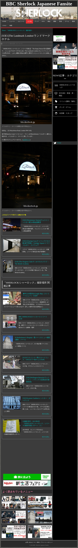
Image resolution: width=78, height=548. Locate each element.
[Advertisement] (39, 457)
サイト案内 (37, 542)
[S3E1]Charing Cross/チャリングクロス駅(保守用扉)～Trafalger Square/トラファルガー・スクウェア (36, 243)
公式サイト (26, 139)
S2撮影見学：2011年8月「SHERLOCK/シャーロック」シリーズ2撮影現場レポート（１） (36, 423)
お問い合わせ (29, 542)
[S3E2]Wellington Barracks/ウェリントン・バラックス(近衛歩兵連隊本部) (37, 380)
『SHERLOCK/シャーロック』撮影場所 (19, 30)
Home (4, 30)
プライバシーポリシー (46, 542)
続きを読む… (46, 233)
